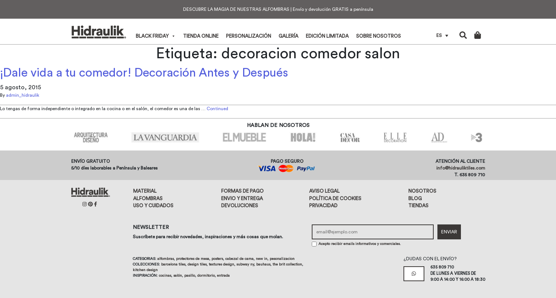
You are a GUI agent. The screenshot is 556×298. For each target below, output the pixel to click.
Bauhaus (263, 264)
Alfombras (148, 198)
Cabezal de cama (239, 259)
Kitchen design (145, 270)
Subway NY (245, 264)
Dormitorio (206, 275)
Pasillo (189, 275)
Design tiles (197, 264)
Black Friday (156, 36)
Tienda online (201, 36)
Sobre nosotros (378, 36)
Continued (217, 108)
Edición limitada (327, 36)
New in (261, 259)
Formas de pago (242, 191)
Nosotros (422, 191)
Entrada (223, 275)
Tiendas (418, 205)
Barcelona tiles (173, 264)
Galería (288, 36)
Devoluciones (239, 205)
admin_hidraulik (22, 95)
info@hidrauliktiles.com (460, 168)
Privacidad (323, 205)
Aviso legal (324, 191)
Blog (415, 198)
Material (145, 191)
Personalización (248, 36)
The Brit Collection (287, 264)
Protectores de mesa (192, 259)
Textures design (221, 264)
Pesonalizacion (282, 259)
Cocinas (165, 275)
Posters (217, 259)
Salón (177, 275)
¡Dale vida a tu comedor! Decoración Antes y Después (144, 73)
